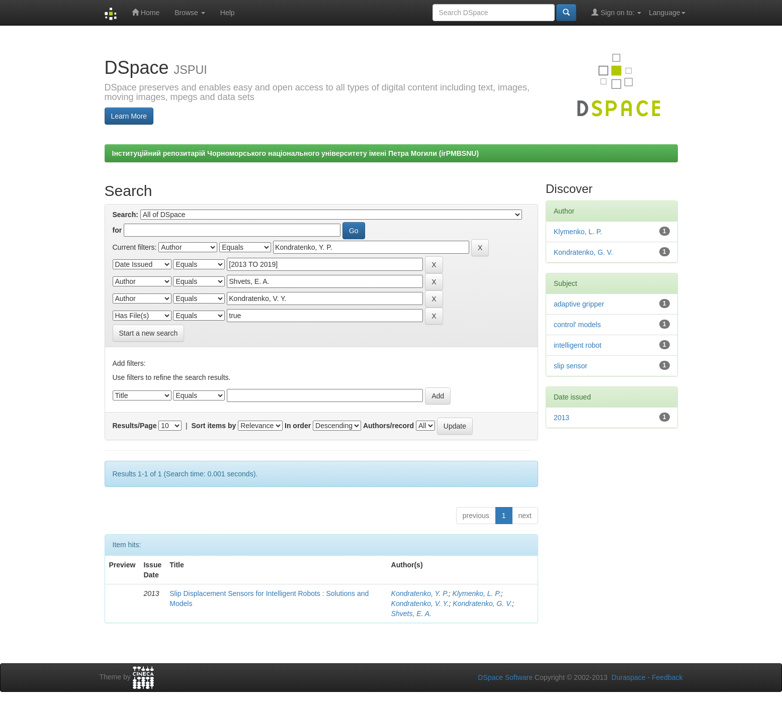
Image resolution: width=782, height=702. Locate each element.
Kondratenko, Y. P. (420, 593)
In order (298, 426)
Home (145, 12)
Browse (190, 13)
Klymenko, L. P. (477, 593)
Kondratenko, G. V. (482, 603)
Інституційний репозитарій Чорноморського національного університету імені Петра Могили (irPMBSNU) (295, 153)
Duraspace (629, 677)
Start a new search (148, 333)
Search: (125, 215)
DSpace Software (505, 677)
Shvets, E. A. (411, 614)
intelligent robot (577, 345)
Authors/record (388, 426)
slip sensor (570, 366)
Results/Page (135, 426)
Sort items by (214, 426)
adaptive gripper (579, 304)
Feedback (667, 677)
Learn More (129, 116)
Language (667, 13)
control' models (577, 325)
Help (227, 13)
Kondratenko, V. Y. (420, 603)
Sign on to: (616, 12)
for (117, 230)
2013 (561, 418)
